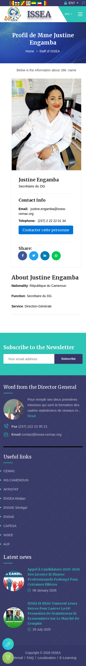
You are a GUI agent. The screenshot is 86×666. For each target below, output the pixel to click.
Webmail (16, 658)
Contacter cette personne (45, 230)
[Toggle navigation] (80, 14)
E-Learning (68, 658)
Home (30, 51)
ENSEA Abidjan (14, 498)
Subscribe (68, 358)
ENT (70, 3)
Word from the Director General (39, 387)
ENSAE (8, 517)
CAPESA (10, 526)
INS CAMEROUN (15, 480)
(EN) (67, 14)
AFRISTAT (11, 489)
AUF (6, 544)
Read (32, 416)
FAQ (30, 658)
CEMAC (9, 471)
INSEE (8, 535)
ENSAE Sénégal (15, 507)
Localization (47, 658)
